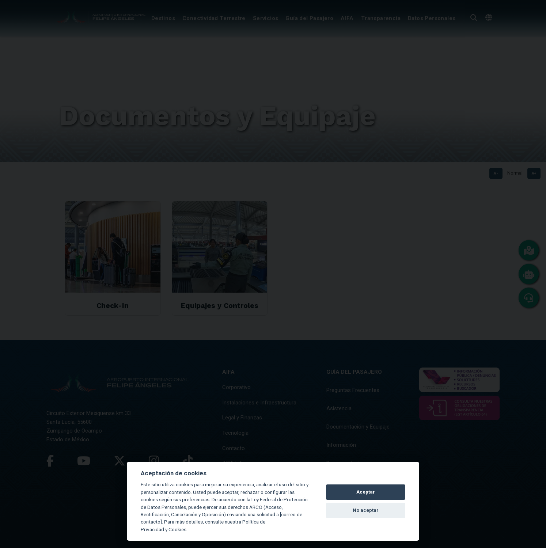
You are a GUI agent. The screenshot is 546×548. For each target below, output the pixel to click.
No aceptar (366, 510)
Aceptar (365, 492)
